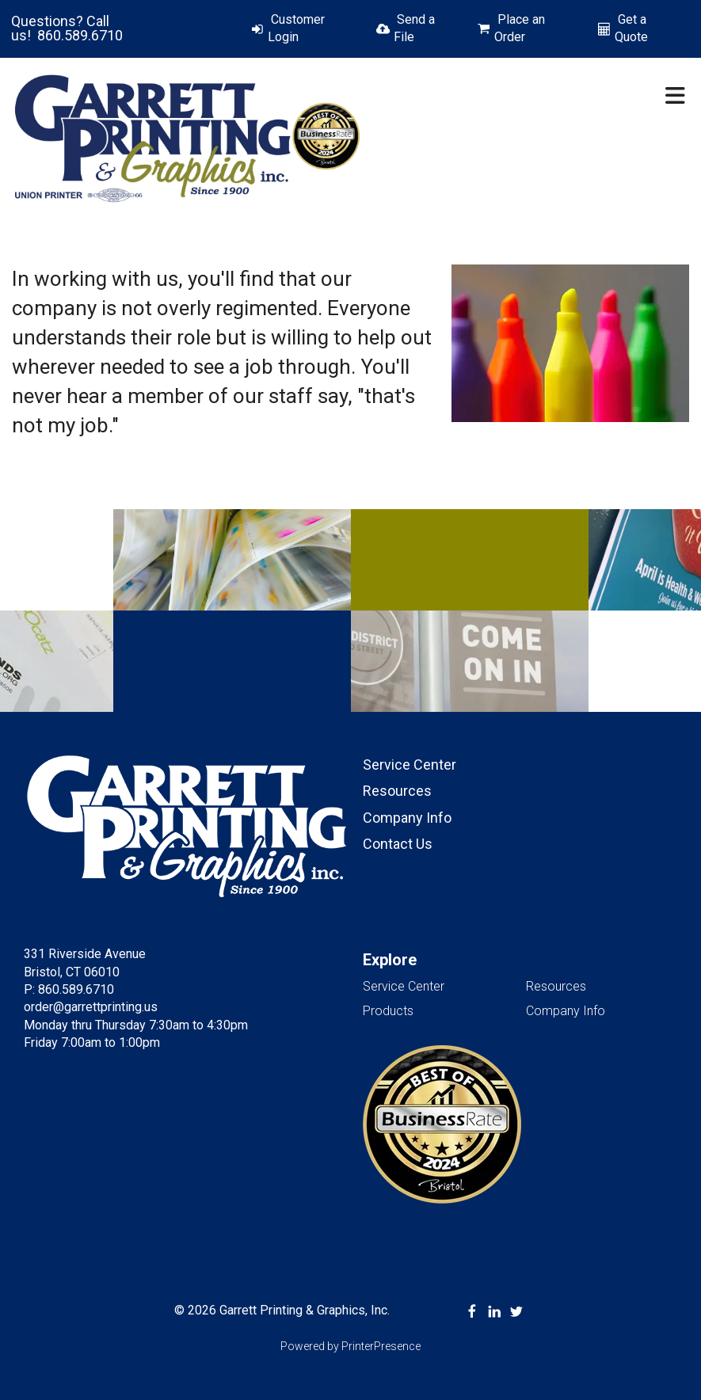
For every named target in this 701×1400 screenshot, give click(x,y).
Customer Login (296, 28)
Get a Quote (631, 28)
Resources (397, 790)
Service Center (409, 764)
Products (388, 1010)
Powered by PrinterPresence (350, 1346)
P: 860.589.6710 (69, 989)
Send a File (414, 28)
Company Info (407, 817)
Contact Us (397, 843)
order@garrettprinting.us (91, 1006)
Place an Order (519, 28)
